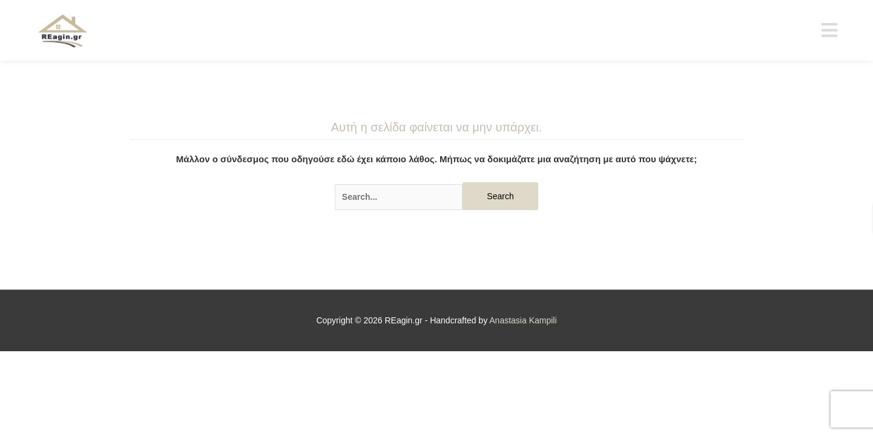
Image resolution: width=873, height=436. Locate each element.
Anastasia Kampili (522, 320)
